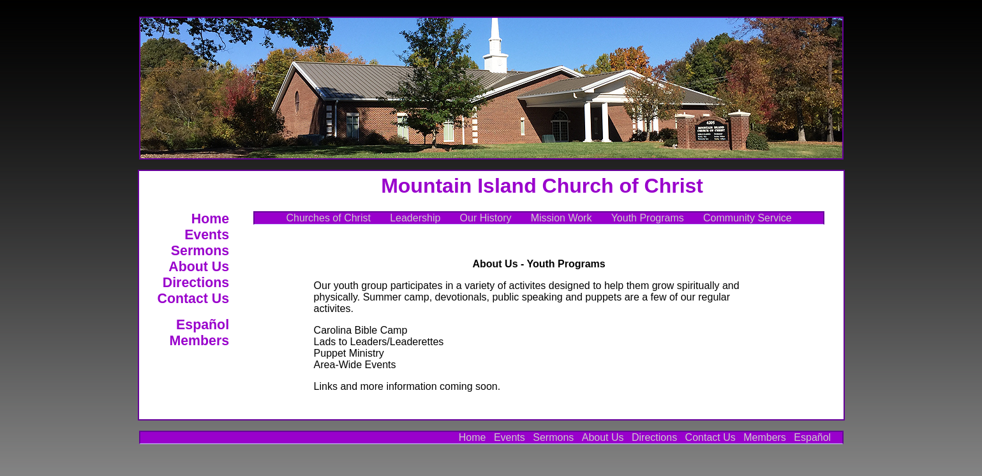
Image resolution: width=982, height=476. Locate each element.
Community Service (747, 217)
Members (199, 340)
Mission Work (561, 217)
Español (202, 324)
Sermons (200, 250)
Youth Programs (647, 217)
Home (210, 219)
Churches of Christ (328, 217)
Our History (486, 217)
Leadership (415, 217)
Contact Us (194, 298)
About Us (198, 266)
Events (206, 234)
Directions (196, 282)
